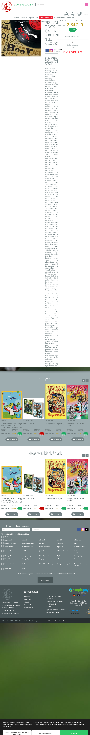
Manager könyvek (10, 556)
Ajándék (24, 18)
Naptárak (60, 556)
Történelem (8, 569)
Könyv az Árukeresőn (75, 613)
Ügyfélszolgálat (51, 604)
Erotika (41, 543)
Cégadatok (27, 605)
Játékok (41, 551)
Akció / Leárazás (46, 18)
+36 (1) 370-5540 (8, 610)
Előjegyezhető (59, 18)
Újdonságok (33, 18)
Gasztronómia (8, 546)
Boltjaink (27, 596)
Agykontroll (8, 540)
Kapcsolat (34, 22)
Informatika (8, 551)
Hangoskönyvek (44, 546)
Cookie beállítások (52, 612)
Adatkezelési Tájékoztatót (67, 574)
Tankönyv (25, 564)
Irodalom (25, 551)
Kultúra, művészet (62, 551)
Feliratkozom (45, 580)
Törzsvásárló (45, 22)
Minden (6, 537)
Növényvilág (78, 556)
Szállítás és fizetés (21, 22)
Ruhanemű (60, 559)
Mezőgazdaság (26, 556)
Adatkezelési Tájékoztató (54, 601)
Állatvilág (60, 540)
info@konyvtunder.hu (10, 613)
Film (75, 543)
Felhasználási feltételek (56, 621)
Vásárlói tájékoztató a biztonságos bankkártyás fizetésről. (78, 603)
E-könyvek (77, 540)
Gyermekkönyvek (27, 546)
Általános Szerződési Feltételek (53, 597)
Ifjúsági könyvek (79, 546)
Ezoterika (60, 543)
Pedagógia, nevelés (28, 559)
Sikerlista (70, 18)
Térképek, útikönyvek (63, 564)
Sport (75, 559)
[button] (83, 13)
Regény (41, 559)
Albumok (42, 540)
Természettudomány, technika (80, 565)
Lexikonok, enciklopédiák (78, 552)
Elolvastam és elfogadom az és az (46, 574)
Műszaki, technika (44, 556)
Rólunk (26, 602)
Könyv (16, 18)
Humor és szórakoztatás (61, 547)
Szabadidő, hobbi (9, 564)
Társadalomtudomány (46, 564)
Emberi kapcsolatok (28, 543)
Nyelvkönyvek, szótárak (9, 560)
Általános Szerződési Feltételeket (45, 574)
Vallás (23, 569)
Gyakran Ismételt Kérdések (55, 610)
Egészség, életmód (10, 543)
